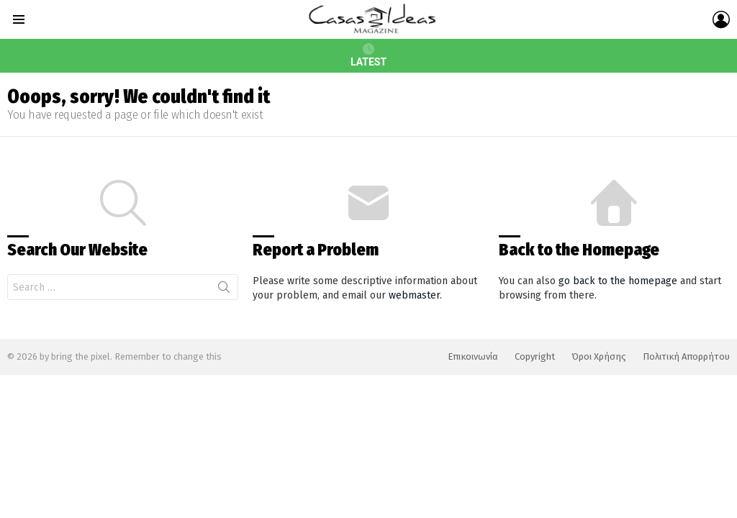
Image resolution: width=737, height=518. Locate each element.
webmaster (414, 295)
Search (223, 290)
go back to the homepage (618, 281)
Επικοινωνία (473, 356)
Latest (368, 55)
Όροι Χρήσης (598, 356)
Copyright (535, 356)
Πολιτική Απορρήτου (686, 356)
